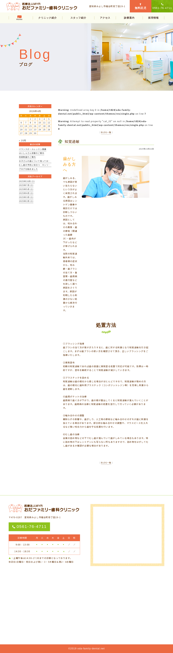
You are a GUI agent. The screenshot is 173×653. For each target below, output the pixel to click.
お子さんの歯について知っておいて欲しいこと (41, 161)
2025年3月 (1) (26, 197)
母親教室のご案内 (27, 157)
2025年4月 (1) (26, 193)
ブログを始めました (28, 169)
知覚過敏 (72, 141)
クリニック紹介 (47, 17)
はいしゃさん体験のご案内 (31, 153)
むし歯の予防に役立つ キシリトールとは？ (40, 165)
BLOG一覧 (106, 132)
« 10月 (22, 140)
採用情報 (153, 17)
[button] (129, 17)
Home (19, 19)
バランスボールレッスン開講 (32, 149)
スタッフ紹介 (78, 17)
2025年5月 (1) (26, 189)
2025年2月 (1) (26, 201)
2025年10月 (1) (27, 181)
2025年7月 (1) (26, 185)
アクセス (105, 17)
